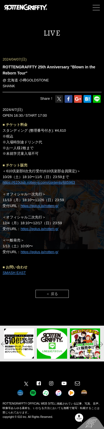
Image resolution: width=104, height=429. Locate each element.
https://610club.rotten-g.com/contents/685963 (38, 182)
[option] (19, 343)
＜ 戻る (52, 294)
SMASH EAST (14, 273)
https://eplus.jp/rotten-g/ (39, 206)
